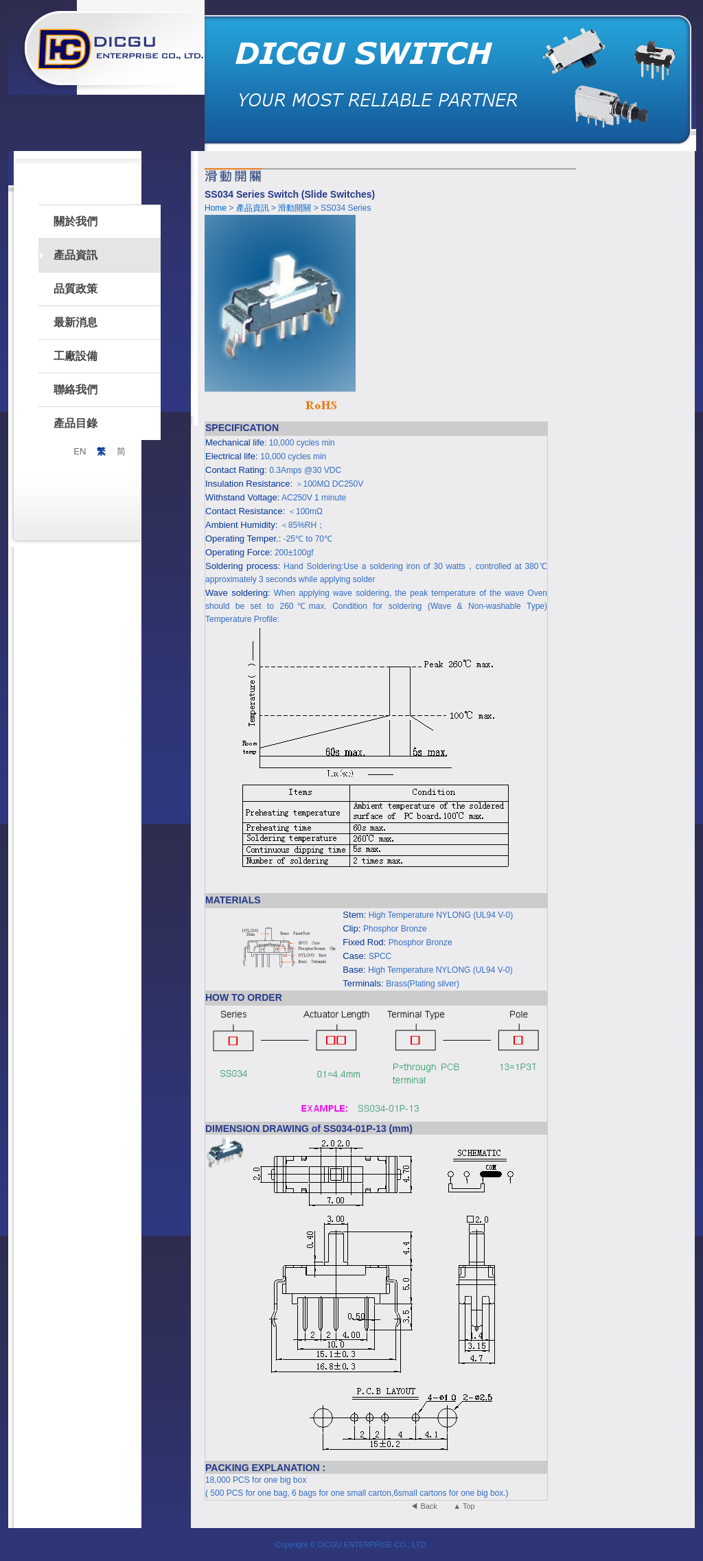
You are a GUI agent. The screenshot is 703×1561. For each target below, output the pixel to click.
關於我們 (75, 221)
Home (216, 208)
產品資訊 (75, 255)
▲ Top (463, 1506)
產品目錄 (75, 423)
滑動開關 (295, 208)
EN (79, 451)
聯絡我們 (75, 389)
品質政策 (75, 288)
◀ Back (424, 1506)
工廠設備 (75, 356)
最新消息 (75, 322)
